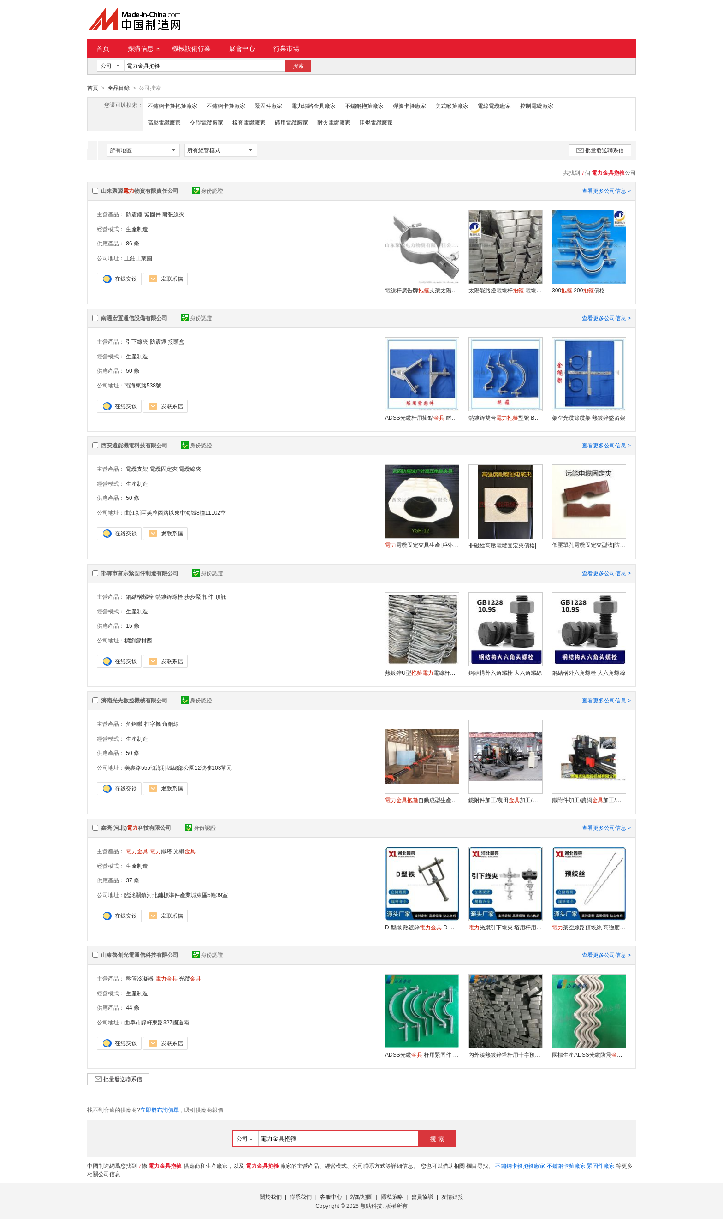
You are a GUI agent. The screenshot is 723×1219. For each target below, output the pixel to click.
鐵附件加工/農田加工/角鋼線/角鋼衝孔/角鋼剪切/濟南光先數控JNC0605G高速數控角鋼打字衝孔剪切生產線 (505, 800)
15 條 (132, 625)
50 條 (132, 370)
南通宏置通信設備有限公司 (134, 318)
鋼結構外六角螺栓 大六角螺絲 (505, 672)
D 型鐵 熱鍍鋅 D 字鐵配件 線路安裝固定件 (422, 927)
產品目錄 (118, 88)
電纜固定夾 (164, 468)
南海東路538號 (142, 385)
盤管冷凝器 (140, 978)
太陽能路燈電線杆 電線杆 (505, 290)
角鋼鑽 (134, 723)
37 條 (132, 880)
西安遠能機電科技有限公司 (134, 445)
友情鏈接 (452, 1196)
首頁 (102, 48)
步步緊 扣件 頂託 (205, 596)
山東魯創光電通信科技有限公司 (139, 954)
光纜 (184, 851)
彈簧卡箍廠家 (409, 105)
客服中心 (331, 1196)
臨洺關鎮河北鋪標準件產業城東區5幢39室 (176, 895)
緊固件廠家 (268, 105)
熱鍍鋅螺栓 (169, 596)
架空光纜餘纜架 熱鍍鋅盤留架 (588, 417)
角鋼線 (170, 723)
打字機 (152, 723)
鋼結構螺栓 (140, 596)
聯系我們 (301, 1196)
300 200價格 (578, 290)
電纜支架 (137, 468)
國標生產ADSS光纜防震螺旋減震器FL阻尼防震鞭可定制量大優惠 (589, 1054)
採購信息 (144, 48)
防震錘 (134, 214)
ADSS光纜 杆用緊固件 (422, 1054)
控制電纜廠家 (536, 105)
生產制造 (137, 229)
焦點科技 (371, 1205)
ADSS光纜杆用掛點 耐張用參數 (422, 417)
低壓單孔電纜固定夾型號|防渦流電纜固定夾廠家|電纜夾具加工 (589, 544)
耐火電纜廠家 (333, 122)
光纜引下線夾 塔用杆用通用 (505, 927)
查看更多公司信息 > (606, 190)
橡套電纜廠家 (249, 122)
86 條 (132, 243)
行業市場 (286, 48)
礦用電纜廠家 (291, 122)
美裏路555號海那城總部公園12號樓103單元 (178, 767)
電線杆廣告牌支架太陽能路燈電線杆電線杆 (422, 290)
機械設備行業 (191, 48)
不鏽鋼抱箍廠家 (364, 105)
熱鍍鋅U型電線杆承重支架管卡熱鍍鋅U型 (422, 672)
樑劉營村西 (138, 640)
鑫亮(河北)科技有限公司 (136, 827)
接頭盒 (176, 341)
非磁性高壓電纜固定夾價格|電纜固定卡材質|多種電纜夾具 (505, 545)
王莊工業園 (138, 258)
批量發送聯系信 (600, 150)
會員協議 (422, 1196)
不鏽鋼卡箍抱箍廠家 (172, 105)
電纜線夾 (190, 468)
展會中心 (242, 48)
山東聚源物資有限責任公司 (139, 190)
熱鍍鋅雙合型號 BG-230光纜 (505, 417)
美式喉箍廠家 (451, 105)
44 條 (132, 1007)
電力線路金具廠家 (313, 105)
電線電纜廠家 (494, 105)
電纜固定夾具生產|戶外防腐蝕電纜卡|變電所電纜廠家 (422, 544)
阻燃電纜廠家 (376, 122)
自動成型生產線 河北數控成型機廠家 (422, 800)
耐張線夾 (173, 214)
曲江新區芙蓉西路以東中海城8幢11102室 (175, 512)
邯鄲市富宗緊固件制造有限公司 (139, 573)
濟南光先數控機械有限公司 (134, 700)
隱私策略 (392, 1196)
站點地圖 (361, 1196)
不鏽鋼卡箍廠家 (226, 105)
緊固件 (152, 214)
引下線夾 (137, 341)
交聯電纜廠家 (206, 122)
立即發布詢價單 (159, 1109)
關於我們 (271, 1196)
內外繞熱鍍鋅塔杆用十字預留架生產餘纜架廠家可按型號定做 (505, 1054)
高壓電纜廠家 (164, 122)
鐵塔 (161, 851)
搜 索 (437, 1138)
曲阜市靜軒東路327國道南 (156, 1022)
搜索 (298, 66)
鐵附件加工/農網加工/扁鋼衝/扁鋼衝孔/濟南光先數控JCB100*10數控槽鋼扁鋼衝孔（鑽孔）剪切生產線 (589, 800)
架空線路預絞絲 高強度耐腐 (589, 927)
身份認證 (207, 190)
